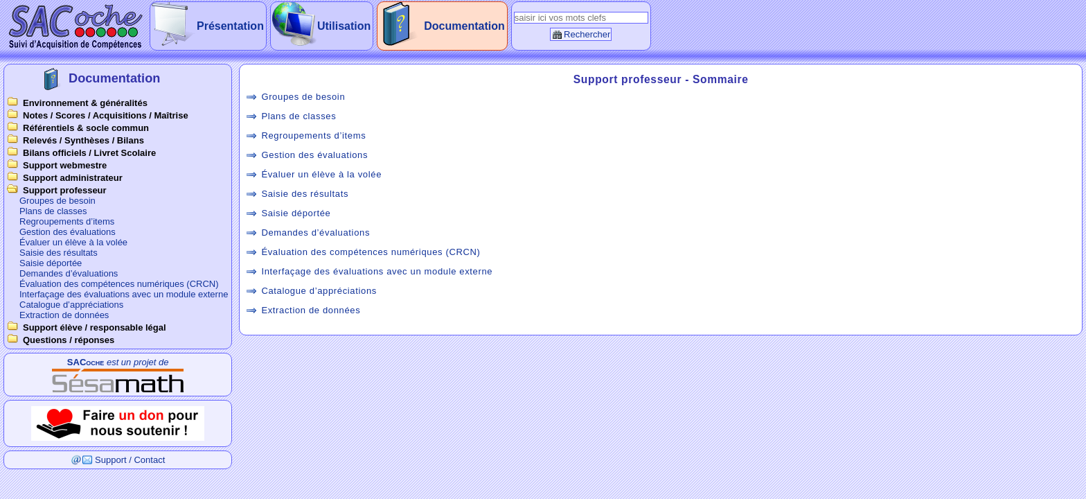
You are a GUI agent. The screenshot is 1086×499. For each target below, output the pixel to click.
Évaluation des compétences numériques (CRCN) (119, 284)
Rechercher (587, 34)
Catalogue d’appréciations (71, 304)
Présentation (230, 26)
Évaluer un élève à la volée (73, 242)
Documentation (464, 26)
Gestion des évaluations (67, 232)
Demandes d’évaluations (68, 273)
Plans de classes (53, 211)
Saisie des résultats (58, 252)
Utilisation (344, 26)
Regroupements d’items (66, 221)
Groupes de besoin (57, 200)
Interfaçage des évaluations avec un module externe (123, 294)
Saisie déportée (50, 263)
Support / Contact (130, 460)
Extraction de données (64, 315)
